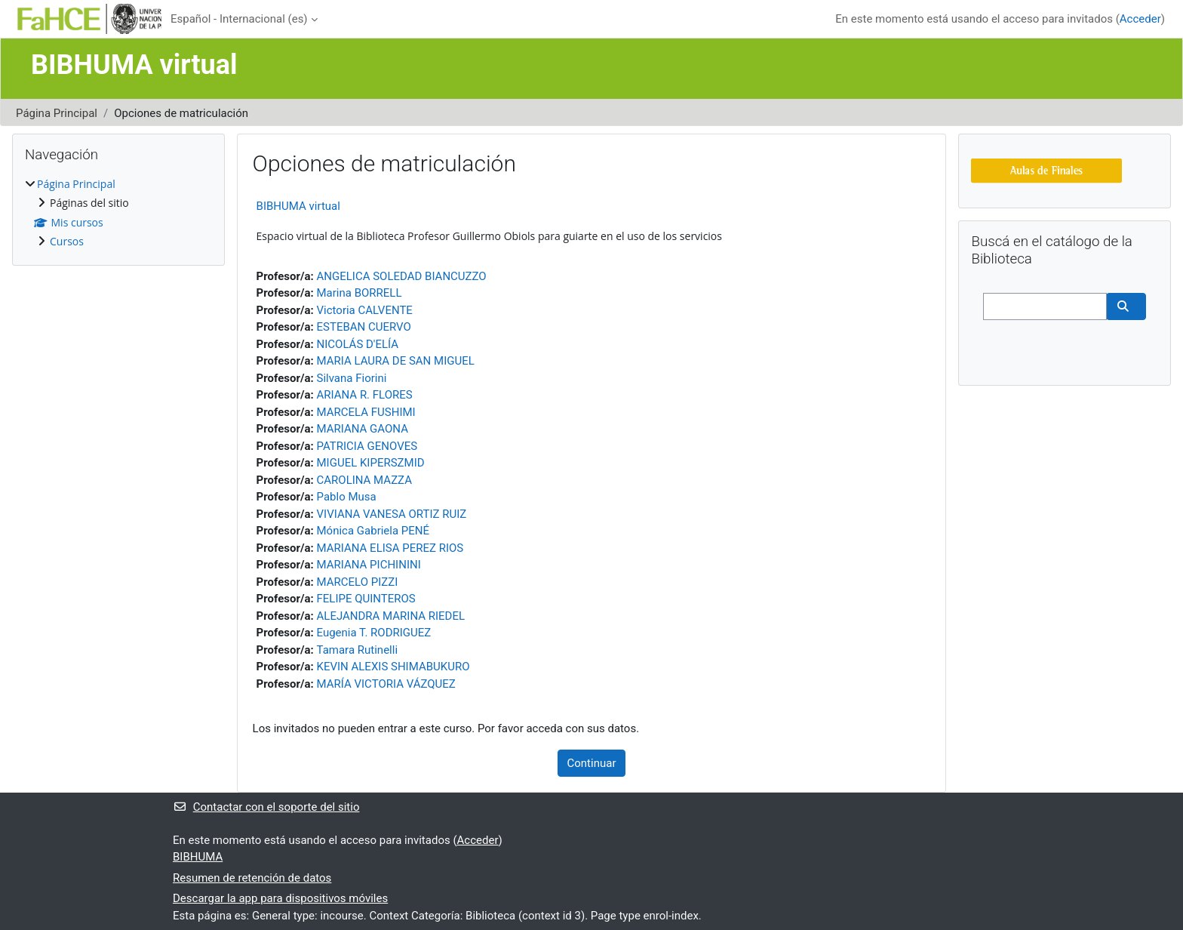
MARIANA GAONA (362, 429)
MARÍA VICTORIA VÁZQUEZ (386, 684)
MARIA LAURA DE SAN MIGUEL (396, 361)
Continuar (591, 763)
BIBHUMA (198, 857)
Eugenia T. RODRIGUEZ (374, 632)
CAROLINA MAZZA (364, 480)
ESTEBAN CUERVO (364, 327)
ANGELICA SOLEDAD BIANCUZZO (402, 276)
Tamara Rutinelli (357, 650)
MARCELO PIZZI (357, 582)
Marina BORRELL (359, 293)
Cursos (67, 241)
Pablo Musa (346, 496)
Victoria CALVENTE (365, 310)
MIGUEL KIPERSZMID (371, 463)
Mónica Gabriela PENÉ (373, 530)
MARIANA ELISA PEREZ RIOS (390, 548)
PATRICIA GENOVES (367, 446)
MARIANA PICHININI (369, 564)
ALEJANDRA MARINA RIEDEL (391, 616)
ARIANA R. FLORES (365, 395)
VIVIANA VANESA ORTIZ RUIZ (392, 514)
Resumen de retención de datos (252, 878)
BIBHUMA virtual (298, 206)
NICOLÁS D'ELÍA (358, 344)
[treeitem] (118, 213)
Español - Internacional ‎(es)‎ (239, 19)
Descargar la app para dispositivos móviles (280, 898)
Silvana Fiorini (352, 378)
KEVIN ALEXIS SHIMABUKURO (393, 666)
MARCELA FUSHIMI (366, 412)
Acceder (1140, 19)
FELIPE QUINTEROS (366, 598)
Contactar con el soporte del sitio (266, 807)
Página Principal (56, 113)
